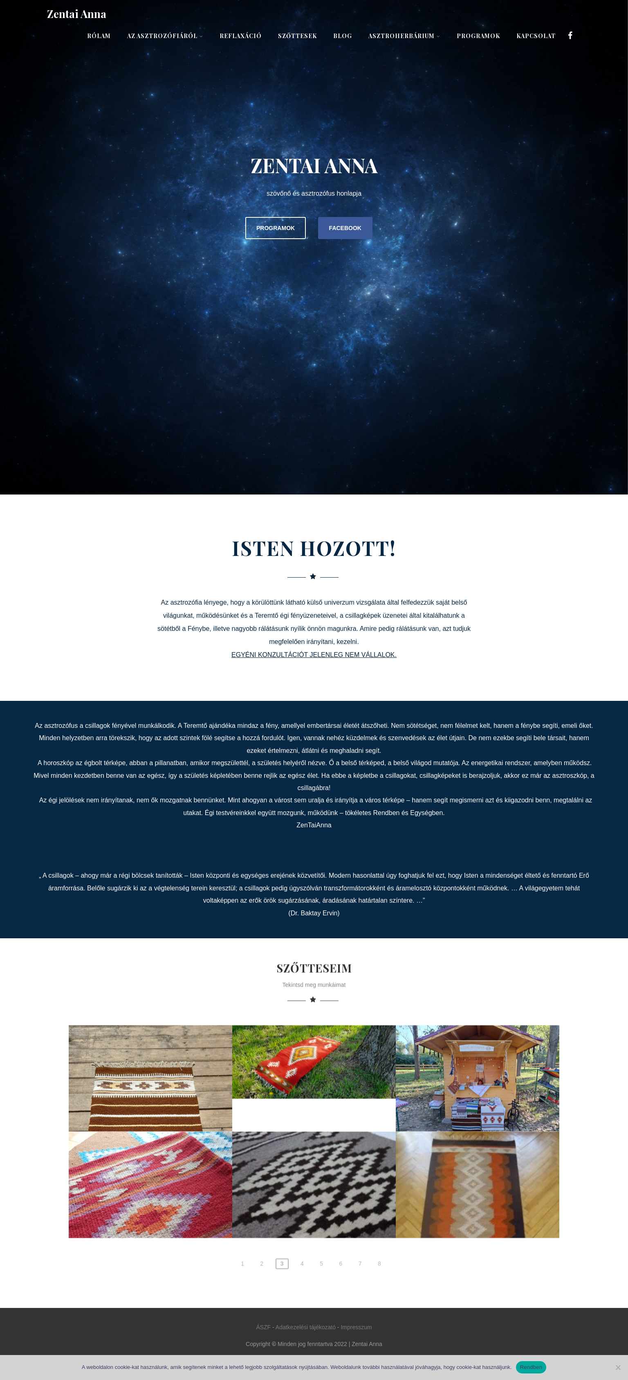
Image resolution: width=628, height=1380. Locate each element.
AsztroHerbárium (404, 36)
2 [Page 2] (261, 1318)
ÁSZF (263, 1327)
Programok (478, 36)
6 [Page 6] (340, 1318)
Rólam (99, 36)
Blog (342, 36)
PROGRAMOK (275, 228)
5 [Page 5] (321, 1318)
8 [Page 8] (379, 1318)
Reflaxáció (241, 36)
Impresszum (356, 1327)
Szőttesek (297, 36)
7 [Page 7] (360, 1318)
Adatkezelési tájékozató (306, 1327)
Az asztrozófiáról (165, 36)
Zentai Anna (76, 14)
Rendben (531, 1367)
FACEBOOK (345, 228)
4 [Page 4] (302, 1318)
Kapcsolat (536, 36)
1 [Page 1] (242, 1318)
